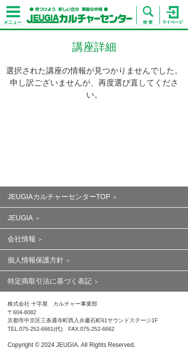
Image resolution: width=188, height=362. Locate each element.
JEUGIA (20, 218)
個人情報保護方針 (36, 260)
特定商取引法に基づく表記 (50, 281)
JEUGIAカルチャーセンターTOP (59, 197)
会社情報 (22, 239)
